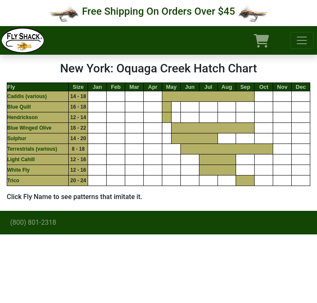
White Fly (18, 170)
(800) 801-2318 (33, 222)
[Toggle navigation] (302, 40)
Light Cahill (21, 159)
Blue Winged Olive (29, 128)
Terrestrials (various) (32, 149)
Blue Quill (19, 107)
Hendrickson (22, 117)
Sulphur (16, 138)
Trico (13, 180)
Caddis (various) (27, 96)
